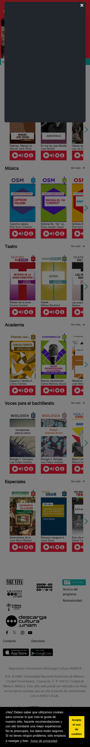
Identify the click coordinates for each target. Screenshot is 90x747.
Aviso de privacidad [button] (43, 741)
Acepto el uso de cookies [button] (76, 727)
